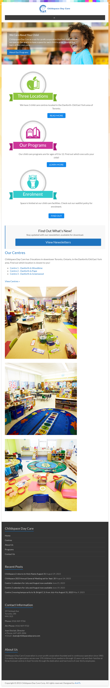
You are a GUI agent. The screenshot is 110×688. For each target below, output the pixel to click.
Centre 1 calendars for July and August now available (28, 583)
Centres (8, 540)
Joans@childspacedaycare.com (26, 635)
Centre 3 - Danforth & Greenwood (27, 273)
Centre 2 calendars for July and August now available (28, 587)
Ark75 (77, 683)
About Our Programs (18, 52)
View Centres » (12, 281)
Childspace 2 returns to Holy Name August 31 (25, 574)
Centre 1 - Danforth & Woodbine (26, 268)
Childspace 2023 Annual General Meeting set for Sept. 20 (30, 578)
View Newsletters (58, 242)
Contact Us (10, 554)
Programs (9, 549)
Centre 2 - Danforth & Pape (23, 270)
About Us (9, 545)
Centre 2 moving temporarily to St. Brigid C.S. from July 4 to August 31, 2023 (39, 592)
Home (7, 535)
